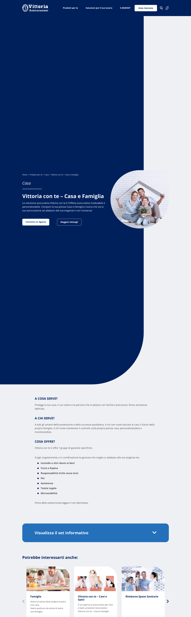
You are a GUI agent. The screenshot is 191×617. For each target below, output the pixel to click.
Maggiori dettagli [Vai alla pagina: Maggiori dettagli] (69, 222)
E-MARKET (125, 7)
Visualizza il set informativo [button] (61, 532)
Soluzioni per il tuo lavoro (99, 7)
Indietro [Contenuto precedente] (23, 601)
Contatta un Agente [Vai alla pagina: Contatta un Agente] (36, 221)
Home (24, 174)
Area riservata (145, 8)
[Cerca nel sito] (161, 8)
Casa (47, 174)
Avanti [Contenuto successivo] (168, 601)
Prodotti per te (70, 7)
